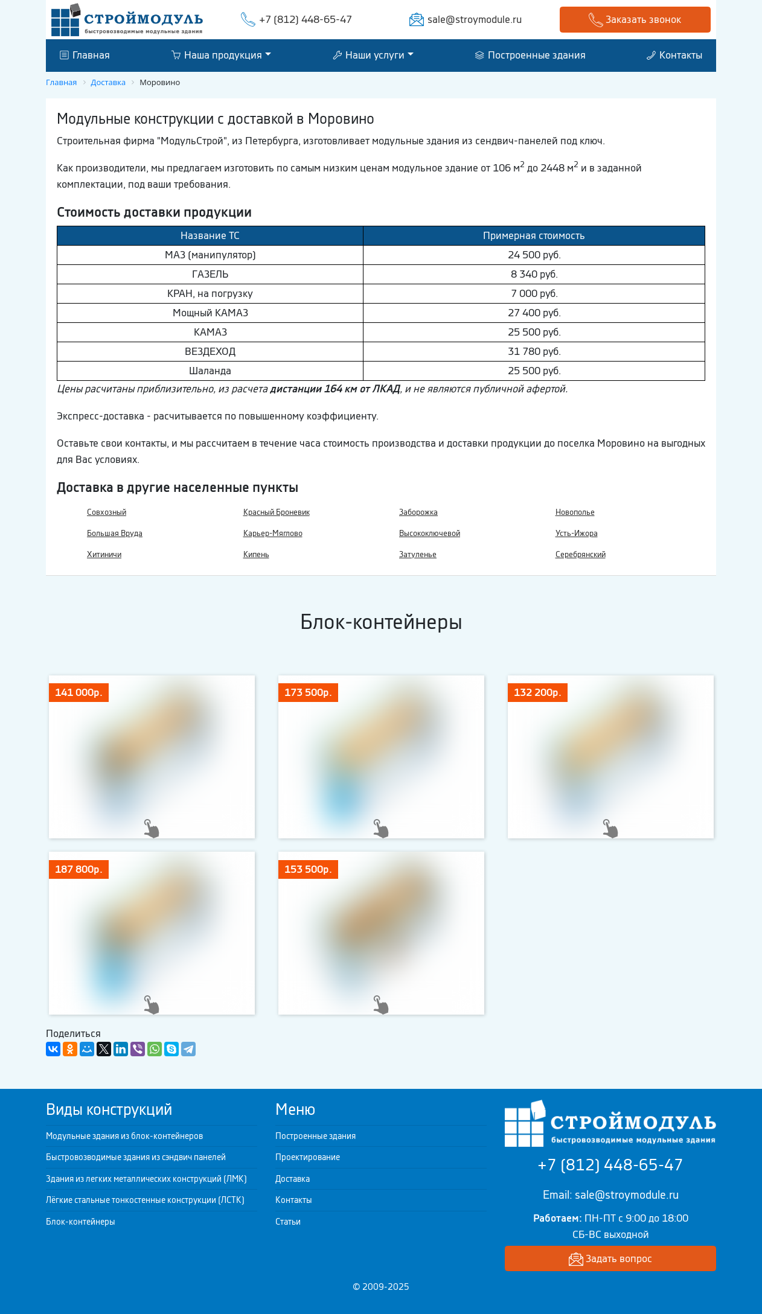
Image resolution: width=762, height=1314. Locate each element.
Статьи (288, 1221)
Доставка (292, 1178)
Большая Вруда (114, 533)
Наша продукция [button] (216, 55)
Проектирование (307, 1157)
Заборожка (418, 512)
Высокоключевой (429, 533)
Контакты (674, 55)
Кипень (256, 554)
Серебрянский (580, 554)
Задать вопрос (610, 1259)
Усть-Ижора (576, 533)
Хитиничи (104, 554)
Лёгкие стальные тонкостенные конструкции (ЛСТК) (145, 1199)
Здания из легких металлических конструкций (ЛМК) (146, 1178)
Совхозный (106, 512)
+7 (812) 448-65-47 (305, 19)
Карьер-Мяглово (273, 533)
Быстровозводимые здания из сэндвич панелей (136, 1157)
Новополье (575, 512)
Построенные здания (530, 55)
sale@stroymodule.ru (474, 19)
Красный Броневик (276, 512)
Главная (85, 55)
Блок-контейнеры (80, 1221)
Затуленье (418, 554)
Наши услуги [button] (369, 55)
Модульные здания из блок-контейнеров (124, 1136)
